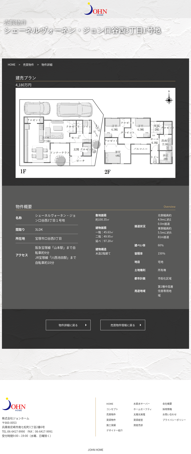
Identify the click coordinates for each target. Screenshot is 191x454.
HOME (11, 64)
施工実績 (111, 425)
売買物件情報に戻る (123, 325)
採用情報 (167, 409)
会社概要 (167, 403)
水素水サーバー (142, 403)
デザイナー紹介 (114, 430)
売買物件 (28, 64)
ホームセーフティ (143, 409)
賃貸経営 (138, 420)
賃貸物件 (111, 420)
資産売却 (138, 425)
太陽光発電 (139, 414)
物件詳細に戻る (68, 325)
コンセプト (112, 409)
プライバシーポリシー (174, 420)
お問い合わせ (170, 414)
